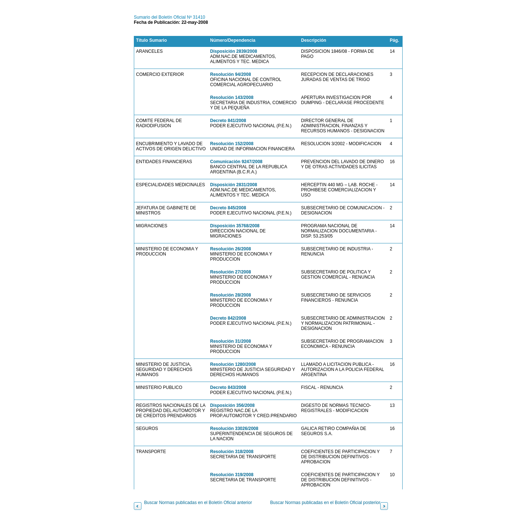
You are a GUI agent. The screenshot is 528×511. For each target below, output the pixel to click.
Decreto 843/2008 (228, 387)
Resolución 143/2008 (231, 97)
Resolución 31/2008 (230, 341)
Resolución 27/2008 (230, 272)
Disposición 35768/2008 (235, 225)
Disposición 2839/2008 (233, 51)
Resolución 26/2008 (230, 248)
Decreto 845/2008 (228, 207)
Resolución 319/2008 (231, 474)
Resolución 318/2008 (231, 451)
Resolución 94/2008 (230, 74)
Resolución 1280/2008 (233, 364)
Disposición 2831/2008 (233, 184)
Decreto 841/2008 (228, 120)
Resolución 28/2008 (230, 295)
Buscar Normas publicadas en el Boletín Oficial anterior (198, 502)
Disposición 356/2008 (232, 405)
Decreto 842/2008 (228, 318)
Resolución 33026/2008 (234, 428)
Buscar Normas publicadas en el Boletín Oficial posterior (325, 502)
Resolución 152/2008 (231, 143)
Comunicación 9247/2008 (236, 161)
